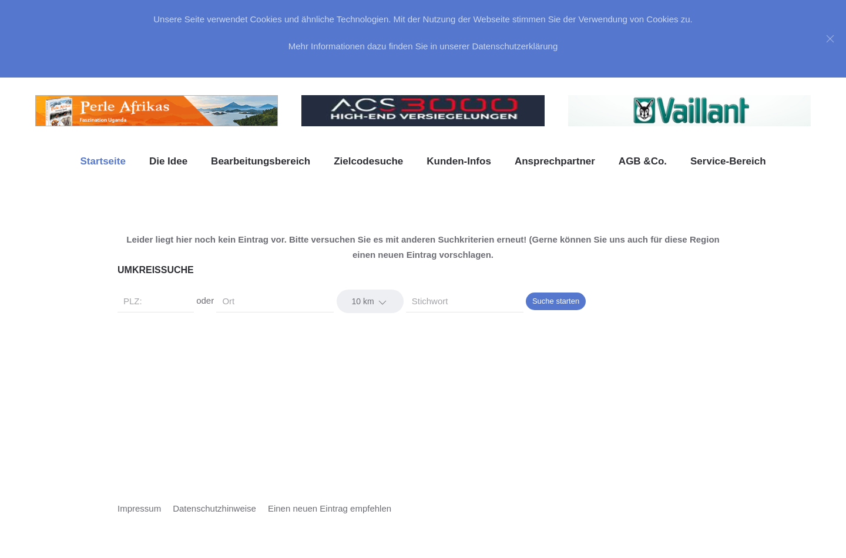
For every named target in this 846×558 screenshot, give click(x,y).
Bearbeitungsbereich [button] (260, 161)
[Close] (830, 39)
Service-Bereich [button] (728, 161)
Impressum (139, 508)
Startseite (102, 161)
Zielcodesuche (368, 161)
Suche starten (555, 301)
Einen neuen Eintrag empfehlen (329, 508)
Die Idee (168, 161)
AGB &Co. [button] (643, 161)
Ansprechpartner (555, 161)
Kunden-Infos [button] (459, 161)
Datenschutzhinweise (214, 508)
